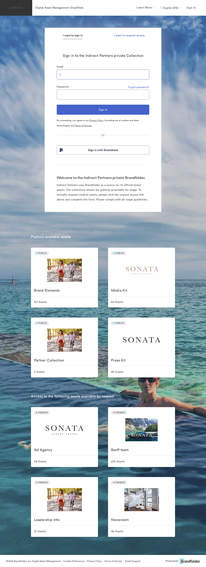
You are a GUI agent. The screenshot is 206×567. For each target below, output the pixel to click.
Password (63, 86)
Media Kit (119, 290)
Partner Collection (49, 360)
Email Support (132, 561)
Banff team (120, 449)
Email (60, 66)
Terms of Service (83, 125)
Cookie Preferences (74, 561)
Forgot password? (138, 87)
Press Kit (118, 360)
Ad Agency (43, 449)
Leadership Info (47, 519)
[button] (170, 8)
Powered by (183, 561)
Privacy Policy (96, 120)
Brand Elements (47, 290)
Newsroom (120, 519)
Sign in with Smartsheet (88, 150)
